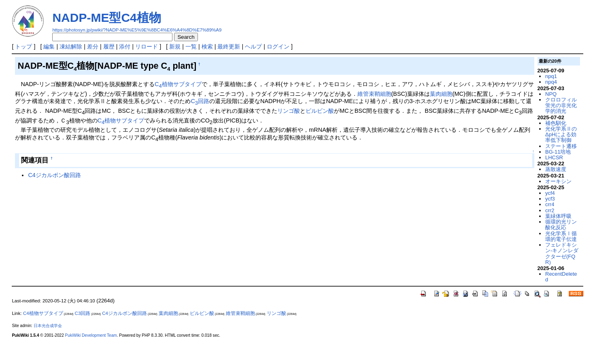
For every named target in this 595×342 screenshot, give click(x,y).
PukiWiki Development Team (91, 335)
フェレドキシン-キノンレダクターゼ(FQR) (561, 253)
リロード (146, 46)
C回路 (200, 101)
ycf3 (550, 199)
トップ (23, 46)
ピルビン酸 (320, 111)
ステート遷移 (561, 146)
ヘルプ (253, 46)
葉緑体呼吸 (558, 216)
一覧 (191, 46)
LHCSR (554, 157)
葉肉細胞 (441, 94)
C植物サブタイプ (178, 84)
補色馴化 (555, 123)
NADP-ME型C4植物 (106, 17)
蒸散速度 (555, 169)
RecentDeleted (561, 277)
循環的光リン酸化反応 (561, 224)
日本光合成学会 (48, 325)
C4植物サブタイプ (43, 313)
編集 (49, 46)
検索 (207, 46)
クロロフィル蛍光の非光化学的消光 (561, 105)
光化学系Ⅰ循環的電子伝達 (561, 236)
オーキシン (558, 181)
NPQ (551, 94)
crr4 (549, 204)
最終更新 (228, 46)
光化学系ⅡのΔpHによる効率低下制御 (561, 135)
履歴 (109, 46)
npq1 (551, 76)
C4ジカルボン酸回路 (54, 175)
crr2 (549, 210)
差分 (92, 46)
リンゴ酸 (288, 111)
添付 (124, 46)
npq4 (551, 82)
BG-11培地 (558, 152)
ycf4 (550, 193)
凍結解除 (71, 46)
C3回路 (83, 313)
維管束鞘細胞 (374, 94)
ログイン (278, 46)
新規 (175, 46)
